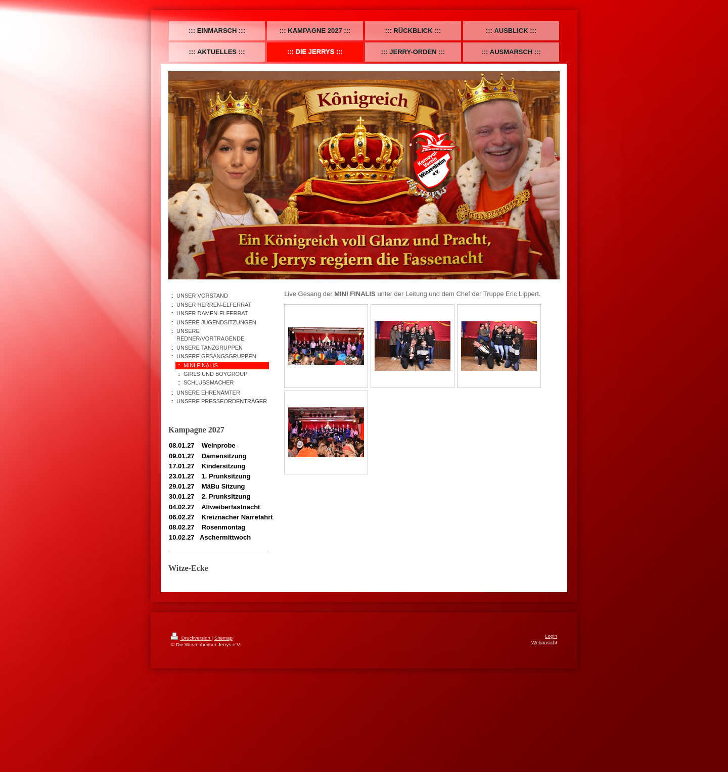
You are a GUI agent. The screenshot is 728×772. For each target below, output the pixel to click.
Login (551, 636)
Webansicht (544, 642)
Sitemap (223, 638)
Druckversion (191, 638)
